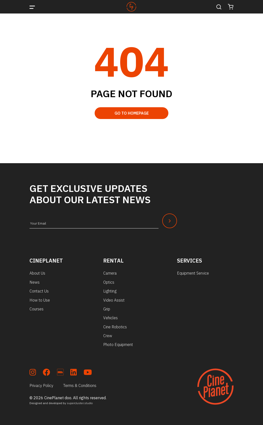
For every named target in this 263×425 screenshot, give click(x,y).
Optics (108, 282)
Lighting (110, 291)
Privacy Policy (41, 385)
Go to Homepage (132, 113)
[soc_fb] (46, 373)
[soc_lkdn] (73, 373)
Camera (110, 273)
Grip (106, 308)
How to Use (39, 300)
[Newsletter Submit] (169, 220)
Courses (36, 308)
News (34, 282)
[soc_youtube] (88, 373)
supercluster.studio (80, 403)
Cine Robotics (115, 326)
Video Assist (114, 300)
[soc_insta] (32, 373)
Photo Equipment (118, 344)
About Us (37, 273)
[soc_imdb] (60, 373)
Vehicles (110, 317)
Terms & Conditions (79, 385)
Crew (107, 335)
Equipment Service (193, 273)
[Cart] (231, 7)
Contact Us (39, 291)
